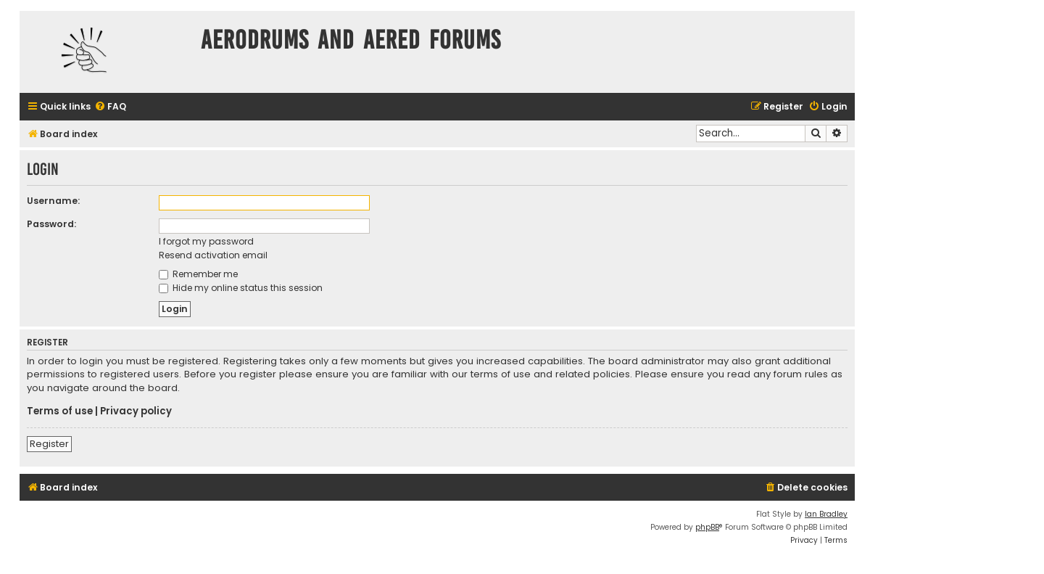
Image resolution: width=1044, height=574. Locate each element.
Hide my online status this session (241, 288)
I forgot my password (206, 241)
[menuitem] (110, 107)
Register (49, 444)
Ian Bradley (826, 514)
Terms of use (60, 411)
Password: (51, 224)
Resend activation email (213, 255)
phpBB (707, 527)
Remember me (198, 274)
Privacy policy (136, 411)
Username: (53, 200)
